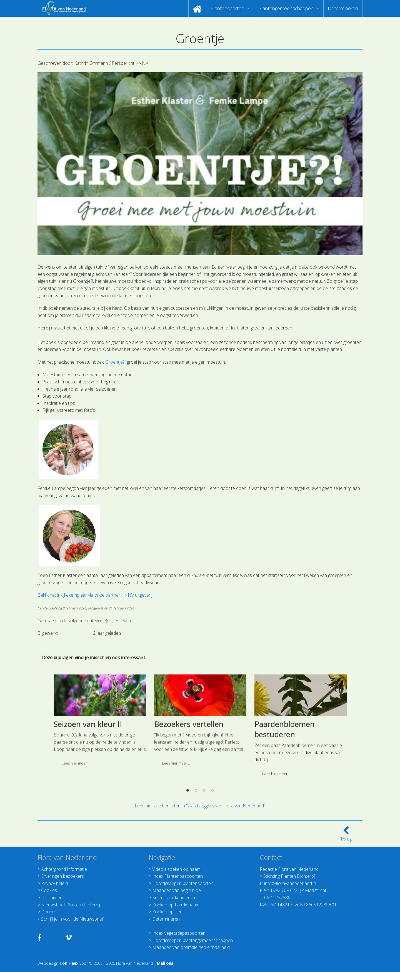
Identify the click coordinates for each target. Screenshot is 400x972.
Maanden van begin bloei (177, 890)
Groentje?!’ (115, 362)
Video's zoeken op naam (176, 869)
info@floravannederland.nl (290, 883)
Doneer (48, 912)
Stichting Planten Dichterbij (289, 876)
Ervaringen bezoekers (62, 876)
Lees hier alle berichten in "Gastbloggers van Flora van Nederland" (200, 806)
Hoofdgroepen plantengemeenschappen (192, 940)
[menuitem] (197, 8)
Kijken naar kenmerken (174, 897)
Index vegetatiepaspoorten (179, 933)
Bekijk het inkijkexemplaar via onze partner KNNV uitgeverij (95, 595)
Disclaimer (51, 897)
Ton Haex (68, 963)
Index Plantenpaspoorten (177, 876)
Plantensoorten (227, 8)
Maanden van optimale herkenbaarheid (191, 947)
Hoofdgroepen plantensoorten (182, 883)
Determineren (343, 8)
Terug (346, 835)
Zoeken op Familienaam (175, 905)
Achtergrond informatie (64, 869)
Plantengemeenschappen (286, 8)
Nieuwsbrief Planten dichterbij (70, 905)
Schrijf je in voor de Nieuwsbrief (72, 919)
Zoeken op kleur (168, 912)
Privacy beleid (54, 883)
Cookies (49, 890)
